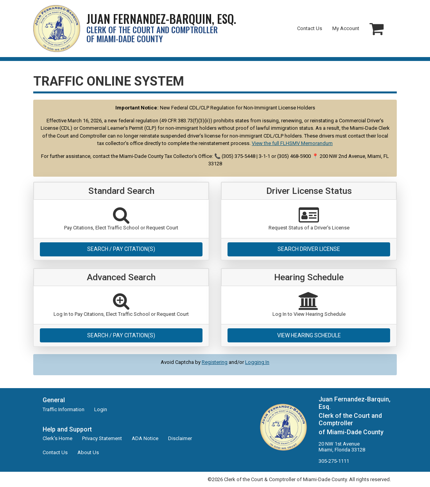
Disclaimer (180, 438)
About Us (88, 452)
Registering (215, 362)
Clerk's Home (57, 438)
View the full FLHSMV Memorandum (292, 143)
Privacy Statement (102, 438)
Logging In (257, 362)
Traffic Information (63, 409)
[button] (376, 28)
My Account (345, 28)
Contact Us (309, 28)
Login (100, 409)
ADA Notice (145, 438)
